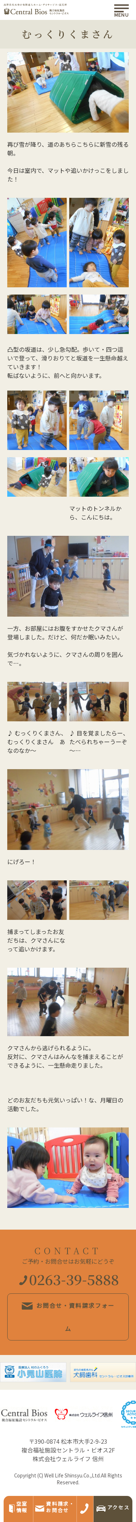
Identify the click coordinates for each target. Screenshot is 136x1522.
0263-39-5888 (69, 1279)
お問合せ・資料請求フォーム (68, 1317)
